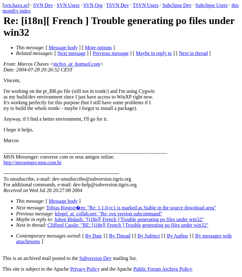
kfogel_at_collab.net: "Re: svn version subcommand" (108, 213)
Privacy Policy (85, 269)
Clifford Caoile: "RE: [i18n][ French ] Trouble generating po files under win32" (127, 225)
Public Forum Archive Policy (162, 269)
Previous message (111, 53)
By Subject (148, 235)
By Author (177, 235)
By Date (93, 235)
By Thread (119, 235)
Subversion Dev (95, 258)
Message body (63, 47)
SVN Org (92, 5)
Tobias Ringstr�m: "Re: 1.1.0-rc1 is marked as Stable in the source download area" (131, 207)
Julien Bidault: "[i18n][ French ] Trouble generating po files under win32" (129, 219)
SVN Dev (43, 5)
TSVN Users (145, 5)
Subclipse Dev (177, 5)
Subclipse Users (211, 5)
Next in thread (193, 53)
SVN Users (68, 5)
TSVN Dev (117, 5)
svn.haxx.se (16, 5)
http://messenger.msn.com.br (32, 162)
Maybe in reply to (154, 53)
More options (98, 47)
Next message (71, 53)
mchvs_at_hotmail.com (76, 64)
